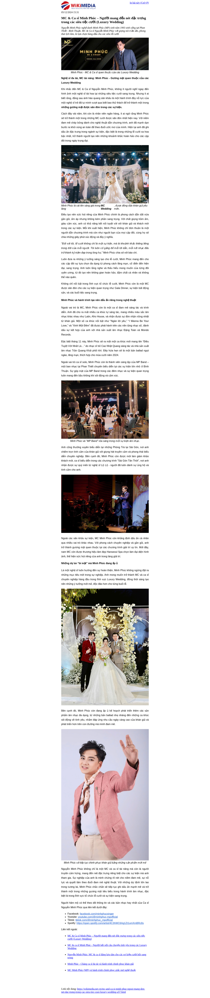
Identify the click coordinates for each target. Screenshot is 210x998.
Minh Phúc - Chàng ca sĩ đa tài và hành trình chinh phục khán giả (101, 964)
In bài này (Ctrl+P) (139, 2)
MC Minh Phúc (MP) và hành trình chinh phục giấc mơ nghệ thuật (102, 970)
